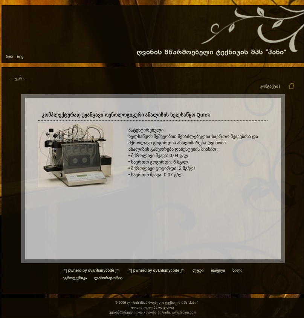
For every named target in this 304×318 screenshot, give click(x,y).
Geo (9, 57)
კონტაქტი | (270, 86)
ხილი (237, 270)
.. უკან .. (19, 79)
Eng (20, 57)
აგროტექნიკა (75, 278)
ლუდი (197, 270)
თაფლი (218, 270)
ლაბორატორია (108, 278)
